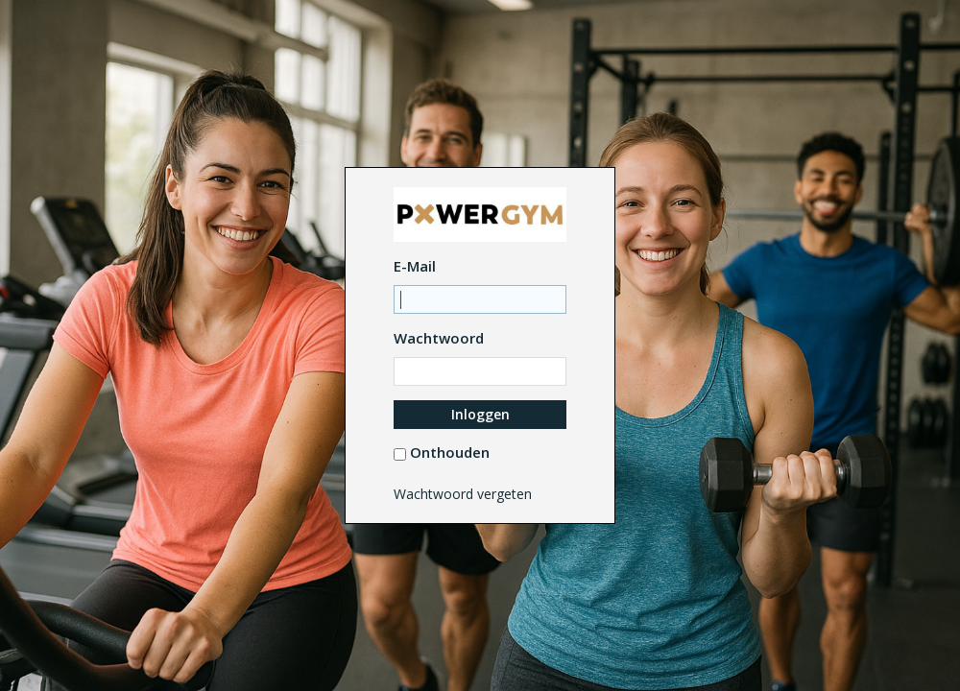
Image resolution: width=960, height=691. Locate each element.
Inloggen (480, 414)
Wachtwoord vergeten (463, 494)
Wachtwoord (439, 337)
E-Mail (415, 265)
